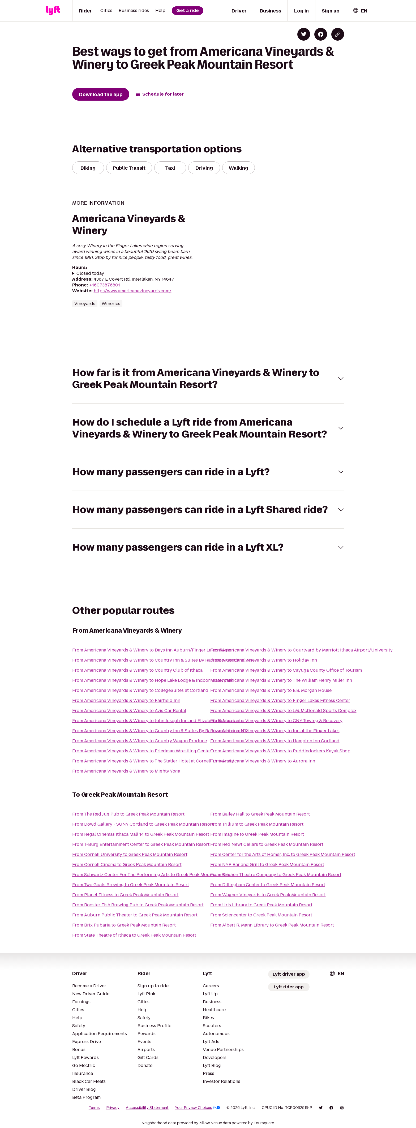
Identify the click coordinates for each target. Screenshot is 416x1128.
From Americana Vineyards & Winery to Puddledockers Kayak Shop (280, 751)
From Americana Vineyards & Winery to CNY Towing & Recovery (276, 721)
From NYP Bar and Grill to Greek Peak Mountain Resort (267, 864)
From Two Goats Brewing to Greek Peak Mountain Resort (130, 885)
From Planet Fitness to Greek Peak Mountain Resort (125, 895)
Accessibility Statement (147, 1107)
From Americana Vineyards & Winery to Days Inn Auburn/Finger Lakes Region (153, 650)
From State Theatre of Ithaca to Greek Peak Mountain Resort (134, 935)
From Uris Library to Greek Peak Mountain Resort (261, 905)
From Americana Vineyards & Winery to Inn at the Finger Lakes (275, 731)
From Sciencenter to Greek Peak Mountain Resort (261, 915)
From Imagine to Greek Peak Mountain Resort (257, 834)
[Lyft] (53, 10)
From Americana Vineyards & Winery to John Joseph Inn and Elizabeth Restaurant (156, 721)
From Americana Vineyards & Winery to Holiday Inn (263, 660)
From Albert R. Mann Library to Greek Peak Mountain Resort (272, 925)
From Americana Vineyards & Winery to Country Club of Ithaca (137, 670)
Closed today (90, 273)
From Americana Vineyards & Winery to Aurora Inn (262, 761)
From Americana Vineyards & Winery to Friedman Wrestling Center (141, 751)
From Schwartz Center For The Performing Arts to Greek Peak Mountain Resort (153, 875)
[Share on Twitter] (303, 34)
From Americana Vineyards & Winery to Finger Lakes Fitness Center (280, 700)
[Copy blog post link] (337, 34)
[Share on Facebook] (320, 34)
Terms (94, 1107)
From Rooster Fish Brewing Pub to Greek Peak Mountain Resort (138, 905)
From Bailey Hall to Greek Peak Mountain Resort (260, 814)
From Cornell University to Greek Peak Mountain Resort (129, 854)
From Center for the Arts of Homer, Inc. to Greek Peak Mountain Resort (282, 854)
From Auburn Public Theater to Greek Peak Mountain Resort (135, 915)
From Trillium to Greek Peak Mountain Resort (256, 824)
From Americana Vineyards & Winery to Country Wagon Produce (139, 741)
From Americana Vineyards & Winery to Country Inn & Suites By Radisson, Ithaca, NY (159, 731)
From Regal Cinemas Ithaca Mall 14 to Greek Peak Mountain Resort (140, 834)
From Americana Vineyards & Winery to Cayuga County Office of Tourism (286, 670)
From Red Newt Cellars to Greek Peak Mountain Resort (266, 844)
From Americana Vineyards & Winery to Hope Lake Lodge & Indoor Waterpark (152, 680)
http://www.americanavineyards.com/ (132, 291)
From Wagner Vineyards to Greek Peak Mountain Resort (268, 895)
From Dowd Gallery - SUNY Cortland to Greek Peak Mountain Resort (142, 824)
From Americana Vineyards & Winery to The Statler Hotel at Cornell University (153, 761)
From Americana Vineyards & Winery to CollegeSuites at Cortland (140, 690)
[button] (208, 379)
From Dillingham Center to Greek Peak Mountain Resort (267, 885)
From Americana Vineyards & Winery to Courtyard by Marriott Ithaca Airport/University (301, 650)
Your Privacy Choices (197, 1107)
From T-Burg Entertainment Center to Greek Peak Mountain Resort (140, 844)
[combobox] (360, 10)
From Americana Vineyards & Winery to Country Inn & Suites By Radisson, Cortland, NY (162, 660)
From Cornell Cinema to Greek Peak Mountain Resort (127, 864)
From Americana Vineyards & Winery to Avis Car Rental (129, 710)
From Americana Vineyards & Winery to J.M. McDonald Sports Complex (283, 710)
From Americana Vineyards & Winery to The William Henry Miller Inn (281, 680)
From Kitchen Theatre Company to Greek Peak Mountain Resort (275, 875)
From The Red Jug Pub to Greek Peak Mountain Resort (128, 814)
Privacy (112, 1107)
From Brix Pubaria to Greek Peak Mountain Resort (124, 925)
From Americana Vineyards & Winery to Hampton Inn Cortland (275, 741)
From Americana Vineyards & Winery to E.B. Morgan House (271, 690)
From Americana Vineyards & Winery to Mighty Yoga (126, 771)
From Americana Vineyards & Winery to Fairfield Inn (126, 700)
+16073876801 (104, 285)
